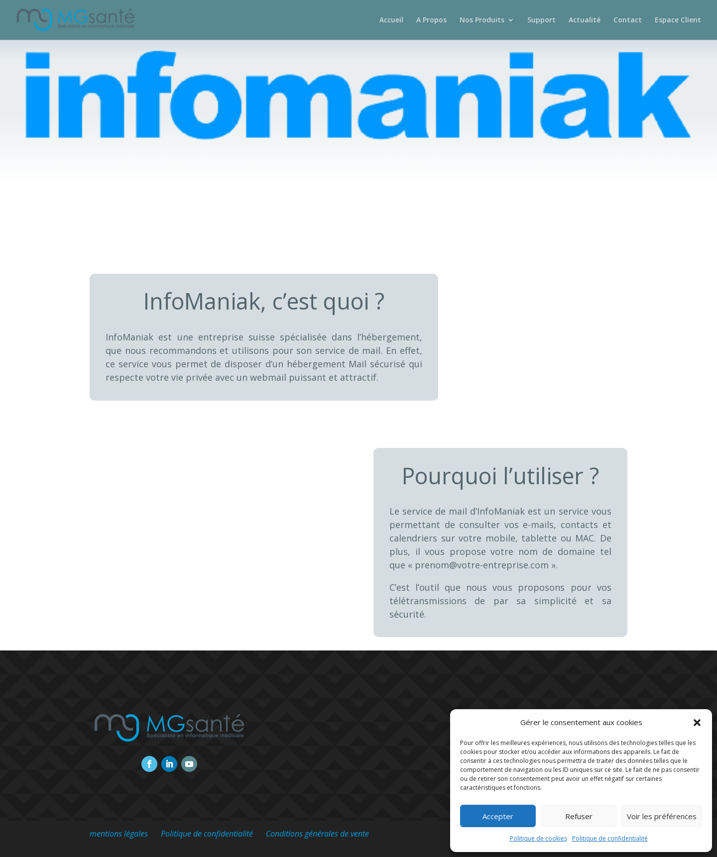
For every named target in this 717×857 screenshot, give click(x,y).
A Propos (431, 20)
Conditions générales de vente (317, 833)
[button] (697, 723)
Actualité (584, 20)
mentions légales (119, 833)
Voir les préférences (662, 816)
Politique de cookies (538, 838)
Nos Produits (482, 20)
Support (541, 20)
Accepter (497, 816)
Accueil (391, 20)
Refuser (579, 816)
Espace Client (678, 20)
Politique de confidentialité (610, 838)
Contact (627, 20)
